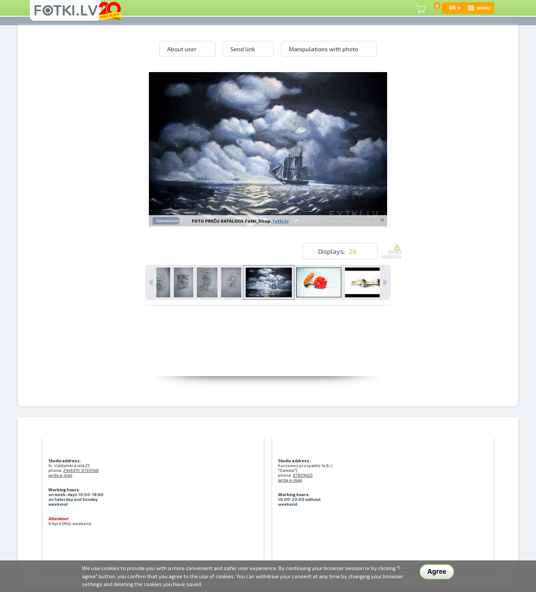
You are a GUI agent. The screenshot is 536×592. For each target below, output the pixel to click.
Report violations (392, 251)
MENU (478, 7)
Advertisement (169, 221)
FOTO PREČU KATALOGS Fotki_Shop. (231, 220)
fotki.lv (281, 220)
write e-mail (60, 475)
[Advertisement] (268, 359)
